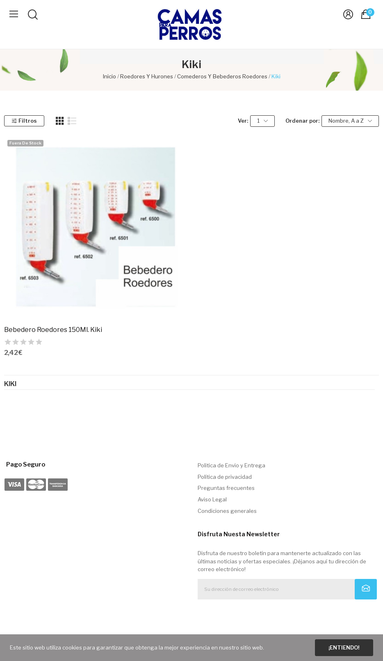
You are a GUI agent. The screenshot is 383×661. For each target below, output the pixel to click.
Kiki (10, 384)
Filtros (24, 120)
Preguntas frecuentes (226, 488)
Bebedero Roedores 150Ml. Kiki (53, 330)
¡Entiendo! (343, 647)
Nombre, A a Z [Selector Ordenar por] (350, 120)
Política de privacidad (225, 476)
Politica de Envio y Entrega (231, 465)
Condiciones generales (227, 511)
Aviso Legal (212, 499)
